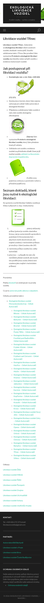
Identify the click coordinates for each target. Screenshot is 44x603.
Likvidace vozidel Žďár (12, 469)
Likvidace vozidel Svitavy (13, 500)
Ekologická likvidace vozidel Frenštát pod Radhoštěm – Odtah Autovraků (25, 338)
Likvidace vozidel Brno (12, 552)
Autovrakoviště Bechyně (13, 542)
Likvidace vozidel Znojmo (13, 490)
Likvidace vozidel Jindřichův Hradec (17, 506)
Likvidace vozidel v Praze (13, 547)
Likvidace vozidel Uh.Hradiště (15, 495)
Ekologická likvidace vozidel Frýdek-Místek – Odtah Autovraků (25, 347)
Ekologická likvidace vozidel (22, 10)
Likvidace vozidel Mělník (13, 475)
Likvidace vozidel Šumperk (14, 485)
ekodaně (12, 283)
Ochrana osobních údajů (18, 585)
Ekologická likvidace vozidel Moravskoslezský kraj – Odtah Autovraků (21, 304)
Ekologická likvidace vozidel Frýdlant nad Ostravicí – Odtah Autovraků (26, 356)
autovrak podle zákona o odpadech (24, 291)
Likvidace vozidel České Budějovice (17, 557)
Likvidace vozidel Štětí (12, 480)
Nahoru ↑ (22, 598)
